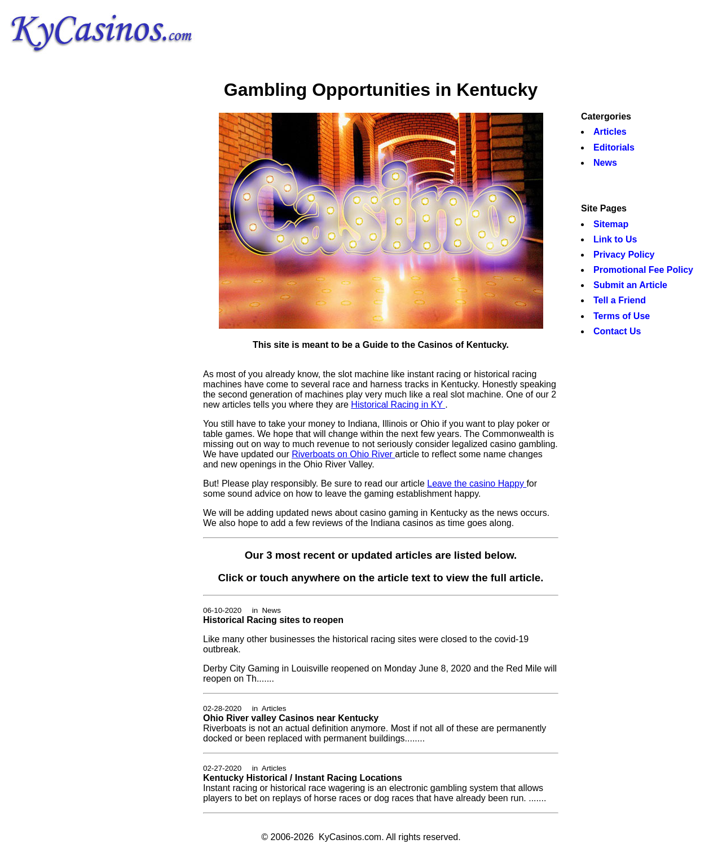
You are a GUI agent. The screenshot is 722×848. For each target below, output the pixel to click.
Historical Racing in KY (398, 404)
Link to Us (615, 239)
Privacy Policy (624, 254)
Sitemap (610, 224)
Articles (610, 131)
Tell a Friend (619, 300)
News (605, 162)
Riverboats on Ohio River (343, 454)
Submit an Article (630, 285)
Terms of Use (621, 316)
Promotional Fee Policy (643, 270)
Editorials (614, 147)
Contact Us (617, 331)
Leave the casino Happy (476, 483)
